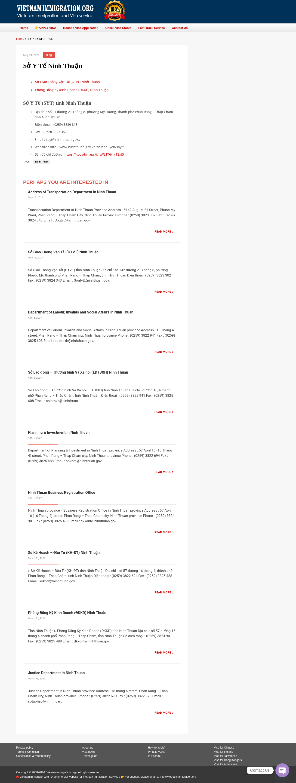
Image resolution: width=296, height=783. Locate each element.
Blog (49, 55)
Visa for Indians (223, 751)
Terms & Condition (27, 751)
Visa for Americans (225, 764)
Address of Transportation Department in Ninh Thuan (72, 192)
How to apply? (157, 747)
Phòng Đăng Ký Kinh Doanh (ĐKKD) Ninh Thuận (69, 90)
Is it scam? (154, 756)
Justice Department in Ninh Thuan (56, 673)
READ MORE (162, 231)
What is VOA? (156, 751)
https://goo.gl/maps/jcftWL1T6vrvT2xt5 (94, 154)
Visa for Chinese (224, 747)
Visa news (88, 751)
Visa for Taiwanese (225, 756)
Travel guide (89, 756)
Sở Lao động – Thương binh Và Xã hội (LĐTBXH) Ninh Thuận (78, 372)
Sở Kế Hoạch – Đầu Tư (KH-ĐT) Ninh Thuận (64, 552)
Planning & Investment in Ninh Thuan (58, 432)
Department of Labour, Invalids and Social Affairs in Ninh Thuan (80, 312)
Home (20, 38)
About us (87, 747)
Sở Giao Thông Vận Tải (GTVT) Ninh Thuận (65, 82)
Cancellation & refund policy (33, 756)
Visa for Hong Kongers (228, 760)
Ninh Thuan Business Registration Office (61, 492)
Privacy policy (24, 747)
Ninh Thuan (41, 161)
